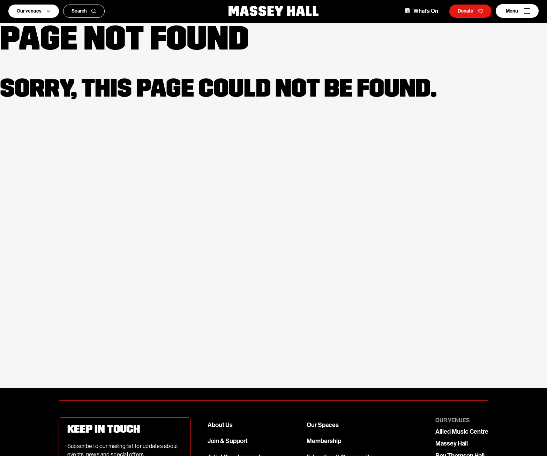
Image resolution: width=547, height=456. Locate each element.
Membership (324, 441)
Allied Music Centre (461, 431)
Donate (470, 11)
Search (84, 11)
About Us (220, 425)
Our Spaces (323, 425)
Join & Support (228, 441)
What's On (421, 11)
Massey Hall (451, 443)
